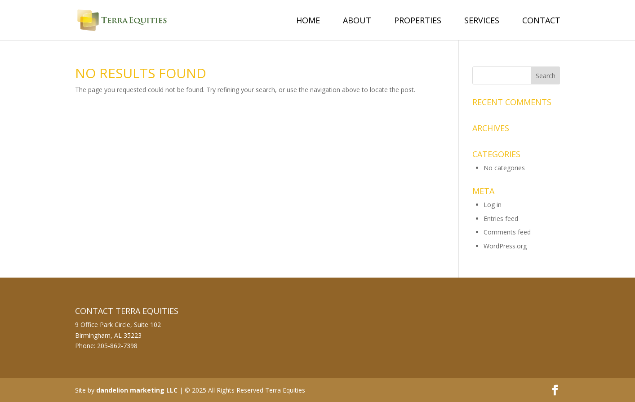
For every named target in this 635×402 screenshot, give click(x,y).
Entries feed (501, 218)
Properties (417, 21)
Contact (541, 21)
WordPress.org (505, 246)
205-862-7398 (117, 345)
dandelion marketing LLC (137, 390)
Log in (493, 204)
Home (308, 21)
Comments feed (507, 232)
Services (481, 21)
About (357, 21)
